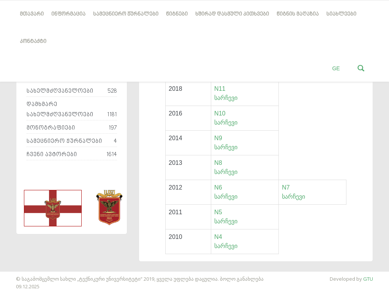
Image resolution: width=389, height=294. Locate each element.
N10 (219, 113)
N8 (218, 163)
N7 (285, 187)
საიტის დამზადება (22, 275)
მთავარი (32, 14)
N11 (219, 88)
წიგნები (177, 14)
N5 (218, 212)
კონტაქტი (33, 41)
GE (336, 68)
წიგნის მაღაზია (298, 14)
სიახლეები (341, 14)
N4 (218, 237)
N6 (218, 187)
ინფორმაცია (68, 14)
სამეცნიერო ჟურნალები (125, 14)
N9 (218, 138)
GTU (368, 278)
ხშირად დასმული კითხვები (232, 14)
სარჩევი (225, 98)
